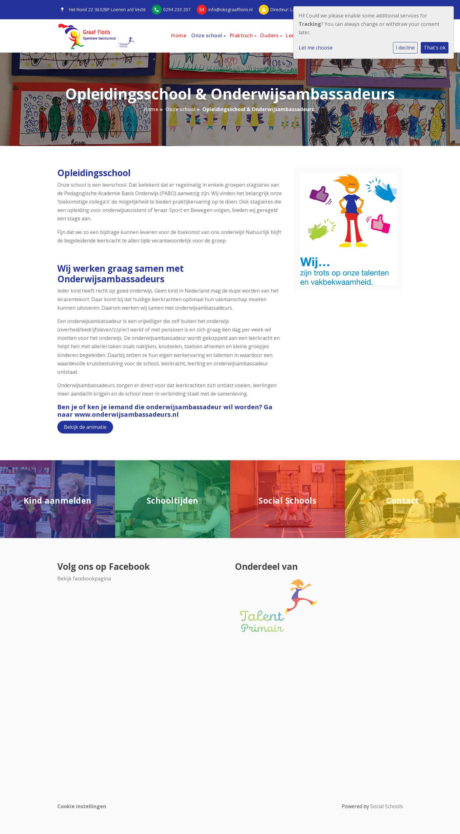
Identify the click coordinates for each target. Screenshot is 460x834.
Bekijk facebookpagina (84, 578)
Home (178, 35)
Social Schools (386, 806)
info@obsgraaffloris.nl (230, 9)
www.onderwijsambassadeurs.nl (126, 414)
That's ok (435, 47)
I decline (405, 47)
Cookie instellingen (81, 806)
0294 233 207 (177, 9)
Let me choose (316, 47)
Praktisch (242, 35)
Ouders (270, 35)
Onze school (207, 35)
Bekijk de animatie (85, 427)
